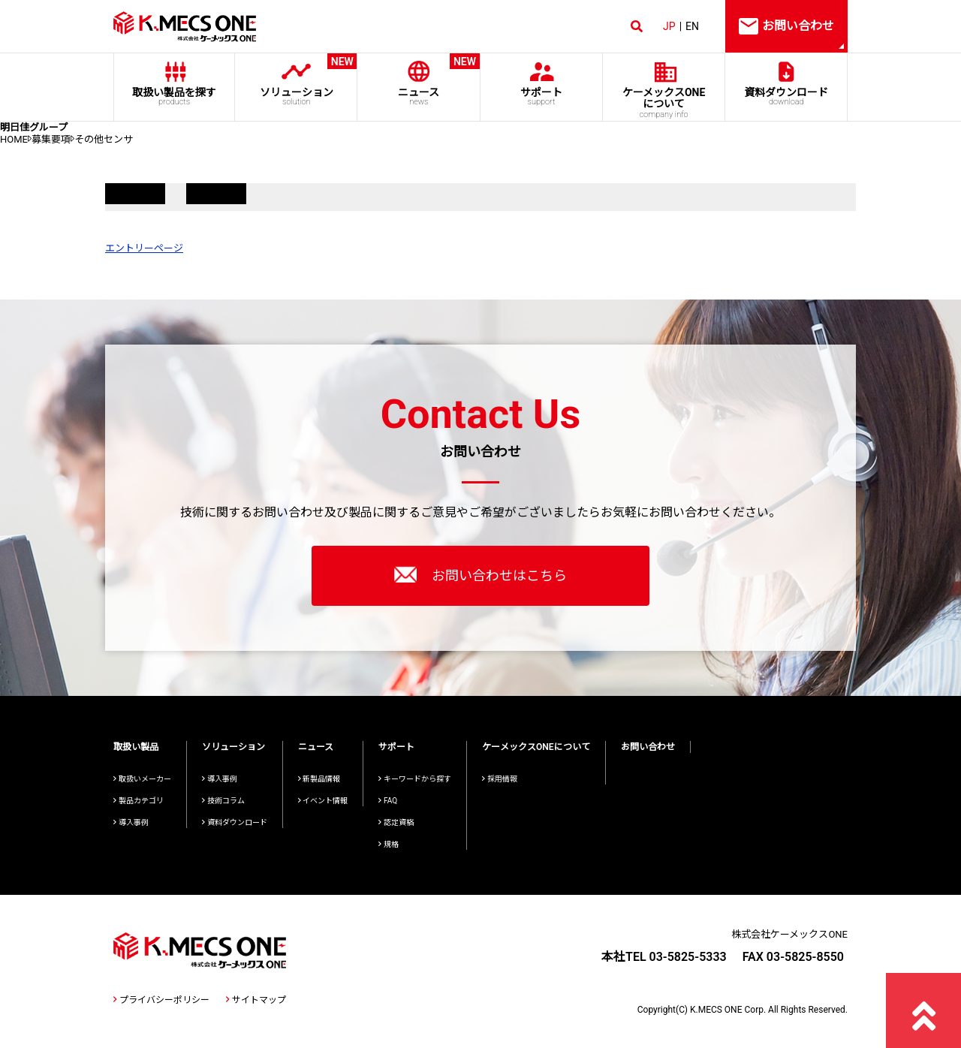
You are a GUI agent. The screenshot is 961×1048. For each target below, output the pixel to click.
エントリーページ (144, 248)
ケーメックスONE (664, 102)
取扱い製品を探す (174, 96)
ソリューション (296, 80)
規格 (388, 844)
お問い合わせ (648, 747)
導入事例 (131, 822)
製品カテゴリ (138, 801)
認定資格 (396, 822)
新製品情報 (319, 779)
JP (669, 26)
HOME (14, 139)
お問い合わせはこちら (480, 574)
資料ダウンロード (786, 96)
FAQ (387, 801)
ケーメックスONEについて (536, 747)
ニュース (418, 80)
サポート (540, 96)
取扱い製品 (135, 747)
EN (692, 26)
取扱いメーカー (142, 779)
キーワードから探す (414, 779)
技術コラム (223, 801)
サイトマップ (256, 1000)
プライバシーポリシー (161, 1000)
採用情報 (499, 779)
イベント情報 (323, 801)
